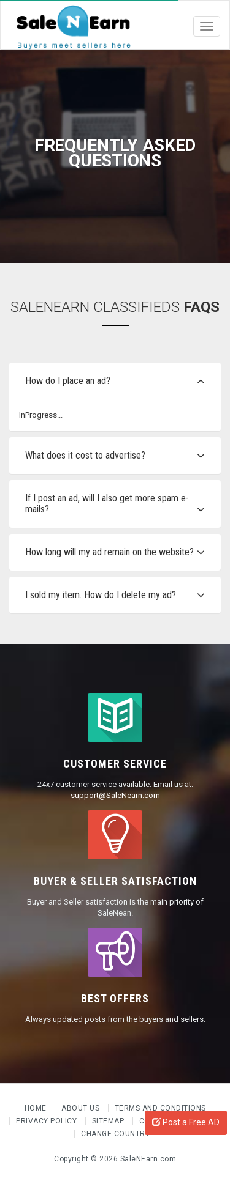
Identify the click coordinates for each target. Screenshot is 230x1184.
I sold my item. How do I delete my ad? (100, 595)
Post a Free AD (186, 1122)
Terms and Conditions (160, 1108)
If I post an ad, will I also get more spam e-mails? (107, 503)
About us (81, 1108)
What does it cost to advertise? (85, 455)
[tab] (115, 381)
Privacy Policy (47, 1121)
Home (37, 1108)
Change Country (115, 1134)
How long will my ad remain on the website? (109, 552)
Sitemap (109, 1121)
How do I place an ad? (67, 381)
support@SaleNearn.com (115, 795)
